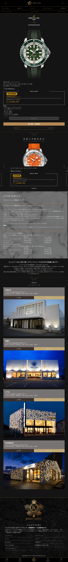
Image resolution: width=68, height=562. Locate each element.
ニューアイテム (34, 11)
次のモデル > (51, 128)
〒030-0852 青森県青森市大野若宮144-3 (15, 343)
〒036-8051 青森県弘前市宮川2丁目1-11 (15, 292)
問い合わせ (8, 542)
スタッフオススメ (47, 8)
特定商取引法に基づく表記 (41, 545)
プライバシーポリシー (10, 548)
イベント (7, 538)
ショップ (37, 538)
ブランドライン (62, 11)
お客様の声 (63, 8)
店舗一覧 (19, 8)
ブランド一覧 (5, 8)
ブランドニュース (6, 11)
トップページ (8, 535)
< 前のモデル (17, 128)
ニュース (32, 8)
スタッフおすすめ (9, 545)
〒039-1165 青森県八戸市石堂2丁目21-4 (15, 394)
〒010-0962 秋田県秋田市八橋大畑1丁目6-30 (16, 445)
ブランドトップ (39, 535)
